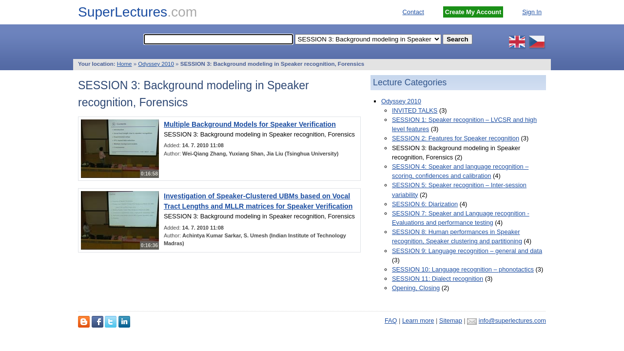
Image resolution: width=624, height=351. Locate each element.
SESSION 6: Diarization (425, 204)
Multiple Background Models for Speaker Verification (250, 124)
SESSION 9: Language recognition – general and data (467, 250)
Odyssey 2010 (156, 64)
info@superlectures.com (512, 320)
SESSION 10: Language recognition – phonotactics (463, 269)
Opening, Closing (416, 288)
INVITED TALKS (414, 110)
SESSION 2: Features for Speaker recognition (455, 138)
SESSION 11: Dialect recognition (437, 278)
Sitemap (450, 320)
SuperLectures (137, 12)
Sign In (532, 12)
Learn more (418, 320)
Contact (413, 12)
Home (124, 64)
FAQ (391, 320)
